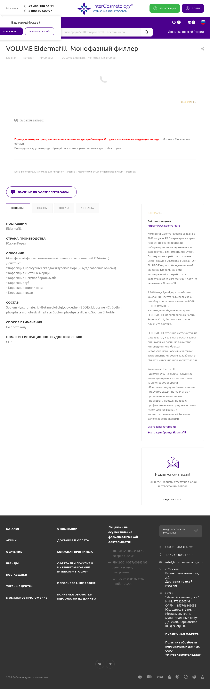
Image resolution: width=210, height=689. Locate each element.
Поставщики (16, 574)
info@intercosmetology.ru (184, 562)
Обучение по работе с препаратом (43, 192)
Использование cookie (76, 583)
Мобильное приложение (27, 597)
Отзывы (42, 208)
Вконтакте (99, 664)
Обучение (14, 551)
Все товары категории (162, 426)
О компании (67, 528)
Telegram (110, 664)
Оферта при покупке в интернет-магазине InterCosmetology (75, 567)
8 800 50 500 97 (40, 11)
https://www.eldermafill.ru (164, 225)
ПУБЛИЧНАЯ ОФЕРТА (182, 634)
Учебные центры (19, 586)
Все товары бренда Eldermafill (167, 432)
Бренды (12, 563)
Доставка (87, 208)
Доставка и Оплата (73, 540)
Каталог (13, 528)
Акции (11, 540)
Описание (18, 208)
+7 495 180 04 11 (41, 6)
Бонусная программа (75, 551)
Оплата (64, 208)
